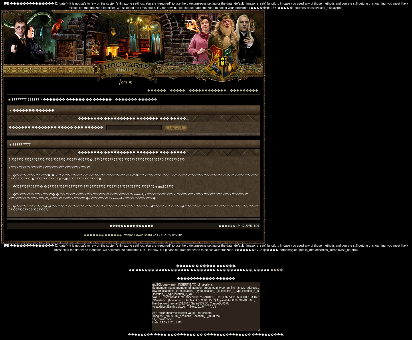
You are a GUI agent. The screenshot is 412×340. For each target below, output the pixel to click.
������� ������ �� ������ (77, 99)
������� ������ (103, 235)
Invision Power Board (137, 235)
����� (177, 90)
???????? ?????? (25, 99)
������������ (208, 90)
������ (156, 90)
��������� (244, 90)
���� (276, 270)
